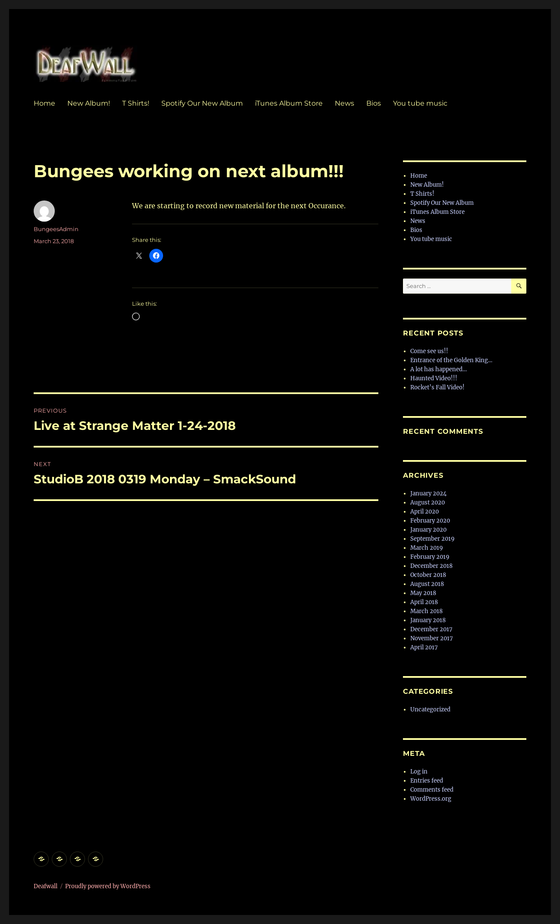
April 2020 (424, 511)
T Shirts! (135, 103)
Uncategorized (430, 709)
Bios (373, 103)
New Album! (88, 103)
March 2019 (426, 547)
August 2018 (427, 584)
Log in (419, 771)
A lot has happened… (438, 369)
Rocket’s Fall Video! (437, 387)
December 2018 (431, 566)
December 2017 (431, 629)
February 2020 (430, 520)
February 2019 (430, 557)
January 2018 (428, 620)
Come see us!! (429, 351)
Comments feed (431, 789)
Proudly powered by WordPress (108, 886)
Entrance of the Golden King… (451, 360)
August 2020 (427, 502)
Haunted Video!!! (433, 378)
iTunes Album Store (289, 103)
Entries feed (426, 780)
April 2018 (424, 602)
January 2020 (428, 529)
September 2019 (432, 538)
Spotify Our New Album (202, 103)
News (344, 103)
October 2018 (428, 575)
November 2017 (431, 638)
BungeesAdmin (56, 229)
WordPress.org (430, 798)
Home (44, 103)
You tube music (420, 103)
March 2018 (426, 611)
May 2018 (423, 593)
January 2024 (428, 493)
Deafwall (45, 886)
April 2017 (424, 647)
